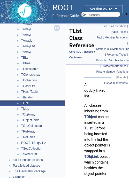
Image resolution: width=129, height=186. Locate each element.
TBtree (26, 63)
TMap (25, 109)
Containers (76, 57)
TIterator (27, 97)
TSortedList (29, 154)
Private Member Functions (112, 71)
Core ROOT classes (81, 51)
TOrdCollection (31, 126)
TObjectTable (30, 120)
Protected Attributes (114, 66)
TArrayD (27, 23)
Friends (121, 77)
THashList (28, 86)
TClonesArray (30, 74)
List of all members (114, 26)
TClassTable (29, 69)
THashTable (29, 92)
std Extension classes (28, 160)
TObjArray (28, 114)
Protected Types (116, 54)
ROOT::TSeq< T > (33, 143)
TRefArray (28, 131)
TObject (90, 117)
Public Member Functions (112, 37)
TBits (24, 57)
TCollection (29, 80)
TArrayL (26, 40)
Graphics (19, 177)
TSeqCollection (31, 148)
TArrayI (26, 35)
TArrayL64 (28, 46)
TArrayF (26, 29)
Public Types (118, 32)
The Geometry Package (29, 171)
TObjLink (91, 156)
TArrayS (26, 52)
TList (24, 103)
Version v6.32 (101, 9)
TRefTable (28, 137)
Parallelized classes (26, 165)
